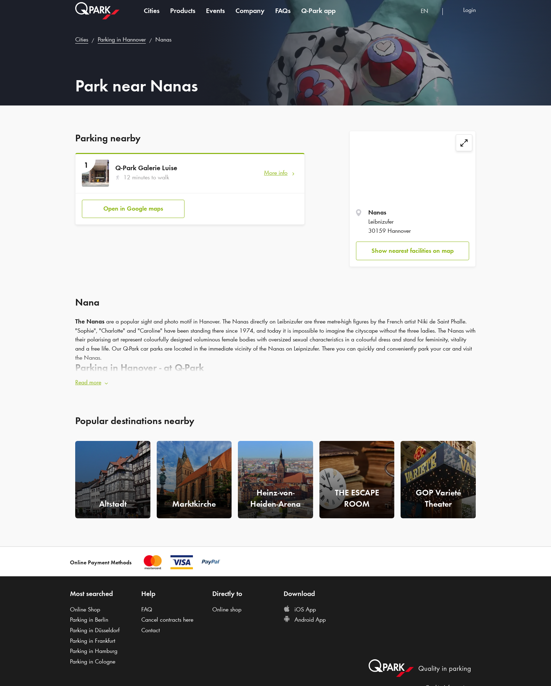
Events (215, 15)
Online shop (226, 609)
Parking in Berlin (89, 619)
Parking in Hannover (122, 39)
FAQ (146, 609)
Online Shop (85, 609)
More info (275, 173)
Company (250, 15)
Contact (150, 630)
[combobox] (429, 16)
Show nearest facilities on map (412, 251)
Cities (152, 15)
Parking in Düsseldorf (94, 630)
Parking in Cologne (92, 661)
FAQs (283, 15)
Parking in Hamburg (93, 651)
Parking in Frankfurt (92, 641)
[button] (275, 382)
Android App (305, 619)
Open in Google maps (133, 208)
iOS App (300, 609)
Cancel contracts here (167, 619)
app (318, 15)
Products (182, 15)
